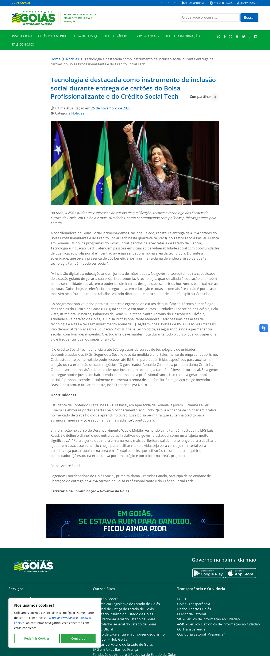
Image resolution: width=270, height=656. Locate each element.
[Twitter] (244, 36)
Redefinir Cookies (37, 638)
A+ (175, 3)
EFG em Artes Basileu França (115, 649)
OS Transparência (191, 629)
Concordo (78, 638)
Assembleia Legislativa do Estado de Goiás (126, 604)
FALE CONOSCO (23, 44)
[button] (215, 97)
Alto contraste (195, 3)
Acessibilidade (223, 3)
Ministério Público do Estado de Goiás (123, 614)
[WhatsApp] (219, 36)
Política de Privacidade (63, 618)
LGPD (181, 599)
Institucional (23, 36)
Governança (148, 36)
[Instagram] (231, 36)
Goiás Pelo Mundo (53, 36)
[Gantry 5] (34, 565)
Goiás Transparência (193, 604)
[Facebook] (224, 36)
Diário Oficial (103, 629)
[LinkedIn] (255, 36)
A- (162, 3)
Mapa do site (249, 3)
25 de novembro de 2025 (111, 108)
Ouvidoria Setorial (191, 614)
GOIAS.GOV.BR (21, 3)
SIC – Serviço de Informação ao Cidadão (208, 619)
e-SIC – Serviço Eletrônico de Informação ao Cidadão (218, 624)
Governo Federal (106, 599)
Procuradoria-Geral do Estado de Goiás (124, 619)
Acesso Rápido (117, 36)
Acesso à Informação (182, 36)
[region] (54, 623)
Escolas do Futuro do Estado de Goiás (123, 644)
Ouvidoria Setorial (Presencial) (201, 634)
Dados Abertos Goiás (194, 609)
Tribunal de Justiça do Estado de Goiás (123, 609)
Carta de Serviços (86, 36)
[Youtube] (237, 36)
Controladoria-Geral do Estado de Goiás (125, 624)
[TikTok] (249, 36)
